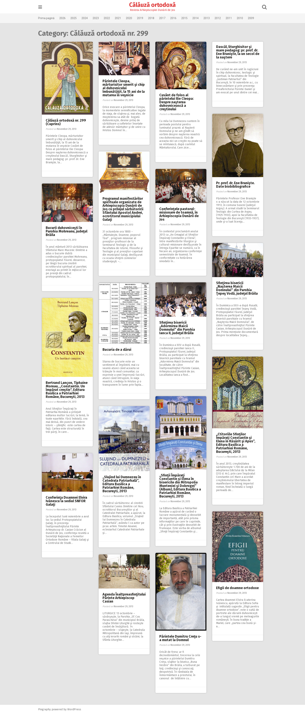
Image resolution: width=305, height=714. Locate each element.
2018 (154, 18)
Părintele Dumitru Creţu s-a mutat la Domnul (180, 638)
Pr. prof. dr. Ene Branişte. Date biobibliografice (235, 185)
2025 (77, 18)
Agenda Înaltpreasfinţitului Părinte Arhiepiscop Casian (124, 598)
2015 (188, 18)
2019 (143, 18)
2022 (110, 18)
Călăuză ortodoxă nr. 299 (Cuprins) (66, 122)
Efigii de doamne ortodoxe (237, 588)
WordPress (77, 709)
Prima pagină (49, 18)
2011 (232, 18)
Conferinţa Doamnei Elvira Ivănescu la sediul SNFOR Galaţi (66, 501)
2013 (210, 18)
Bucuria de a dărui (117, 349)
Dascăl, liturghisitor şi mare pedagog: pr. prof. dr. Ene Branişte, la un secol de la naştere (237, 52)
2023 (99, 18)
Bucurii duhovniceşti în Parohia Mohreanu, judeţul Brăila (66, 231)
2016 (177, 18)
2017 (165, 18)
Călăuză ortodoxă (152, 4)
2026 (66, 18)
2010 (243, 18)
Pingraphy (47, 709)
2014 (199, 18)
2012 (221, 18)
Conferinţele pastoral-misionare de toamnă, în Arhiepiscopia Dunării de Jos (179, 214)
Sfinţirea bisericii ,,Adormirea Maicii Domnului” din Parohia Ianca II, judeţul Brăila (177, 327)
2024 (88, 18)
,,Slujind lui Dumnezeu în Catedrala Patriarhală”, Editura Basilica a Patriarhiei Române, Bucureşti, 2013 (122, 484)
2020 (132, 18)
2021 (121, 18)
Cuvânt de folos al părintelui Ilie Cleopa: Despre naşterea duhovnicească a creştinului (176, 102)
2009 (254, 18)
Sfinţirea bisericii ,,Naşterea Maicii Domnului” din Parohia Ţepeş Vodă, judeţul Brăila (237, 288)
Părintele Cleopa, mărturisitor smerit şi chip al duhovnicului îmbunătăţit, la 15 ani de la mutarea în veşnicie (124, 88)
